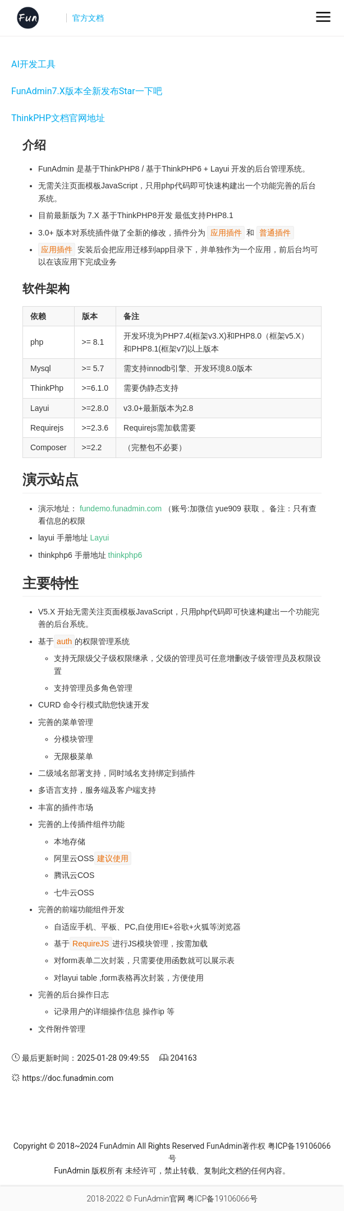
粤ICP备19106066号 (222, 1198)
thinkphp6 (125, 555)
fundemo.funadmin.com (121, 508)
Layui (99, 537)
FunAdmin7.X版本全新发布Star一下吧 (86, 91)
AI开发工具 (33, 64)
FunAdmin (117, 1145)
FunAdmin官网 (159, 1198)
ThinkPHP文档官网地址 (58, 118)
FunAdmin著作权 (236, 1145)
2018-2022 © (109, 1198)
